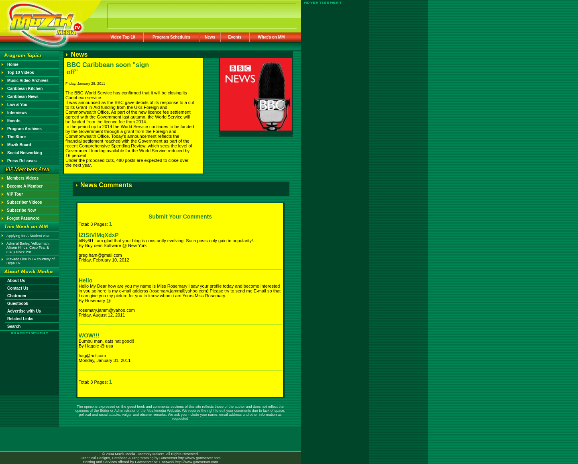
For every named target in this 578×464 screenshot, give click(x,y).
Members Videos (23, 178)
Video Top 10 (122, 37)
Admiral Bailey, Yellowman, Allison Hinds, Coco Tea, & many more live (27, 247)
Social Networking (24, 153)
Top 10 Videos (20, 72)
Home (12, 64)
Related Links (20, 319)
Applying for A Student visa (27, 236)
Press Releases (22, 161)
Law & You (17, 104)
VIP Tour (15, 194)
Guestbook (17, 303)
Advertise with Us (24, 311)
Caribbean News (23, 96)
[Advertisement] (30, 358)
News (210, 37)
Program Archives (24, 129)
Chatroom (16, 296)
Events (235, 37)
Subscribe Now (21, 210)
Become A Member (25, 186)
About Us (16, 280)
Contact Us (17, 288)
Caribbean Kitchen (25, 88)
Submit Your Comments (180, 216)
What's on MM (271, 37)
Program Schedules (171, 37)
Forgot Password (23, 218)
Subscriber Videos (24, 202)
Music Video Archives (28, 80)
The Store (16, 137)
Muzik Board (19, 145)
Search (13, 326)
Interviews (17, 112)
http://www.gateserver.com (199, 458)
